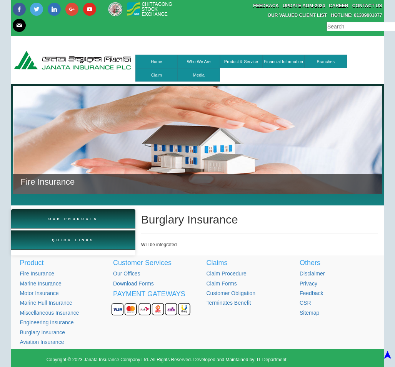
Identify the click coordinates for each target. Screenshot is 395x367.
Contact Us (367, 5)
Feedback (266, 5)
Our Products (73, 219)
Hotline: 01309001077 (356, 15)
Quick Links (73, 240)
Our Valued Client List (297, 15)
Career (338, 5)
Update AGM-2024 (304, 5)
